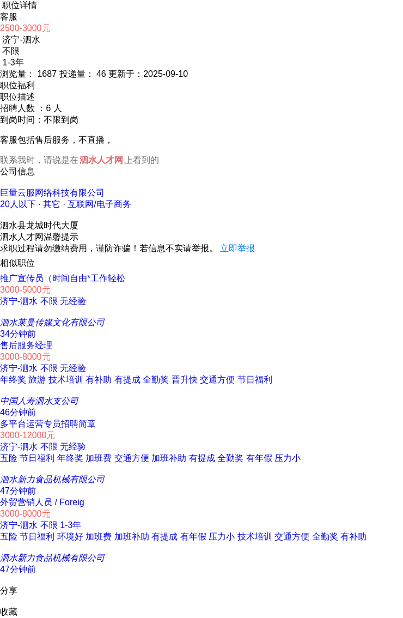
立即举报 (237, 248)
